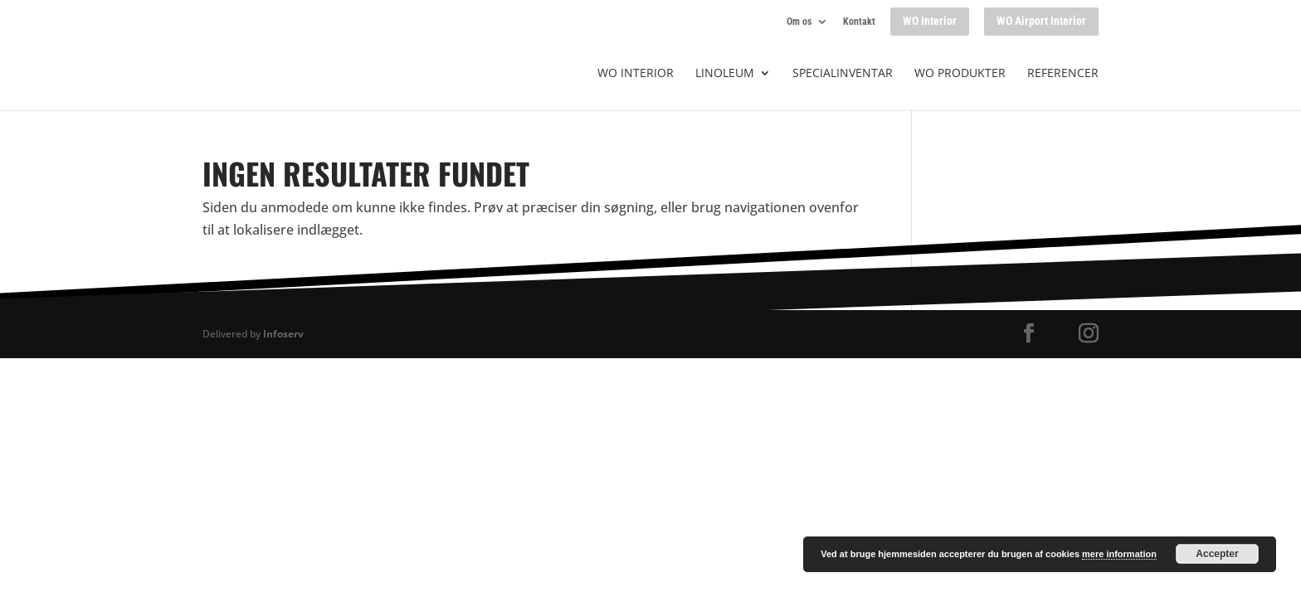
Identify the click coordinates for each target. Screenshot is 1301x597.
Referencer (1063, 73)
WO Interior (930, 20)
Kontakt (859, 22)
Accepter (1217, 554)
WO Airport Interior (1041, 20)
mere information (1119, 554)
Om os (799, 22)
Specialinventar (842, 73)
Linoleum (724, 73)
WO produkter (960, 73)
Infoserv (283, 334)
